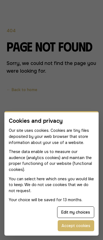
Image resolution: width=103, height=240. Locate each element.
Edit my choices (75, 212)
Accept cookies (76, 225)
